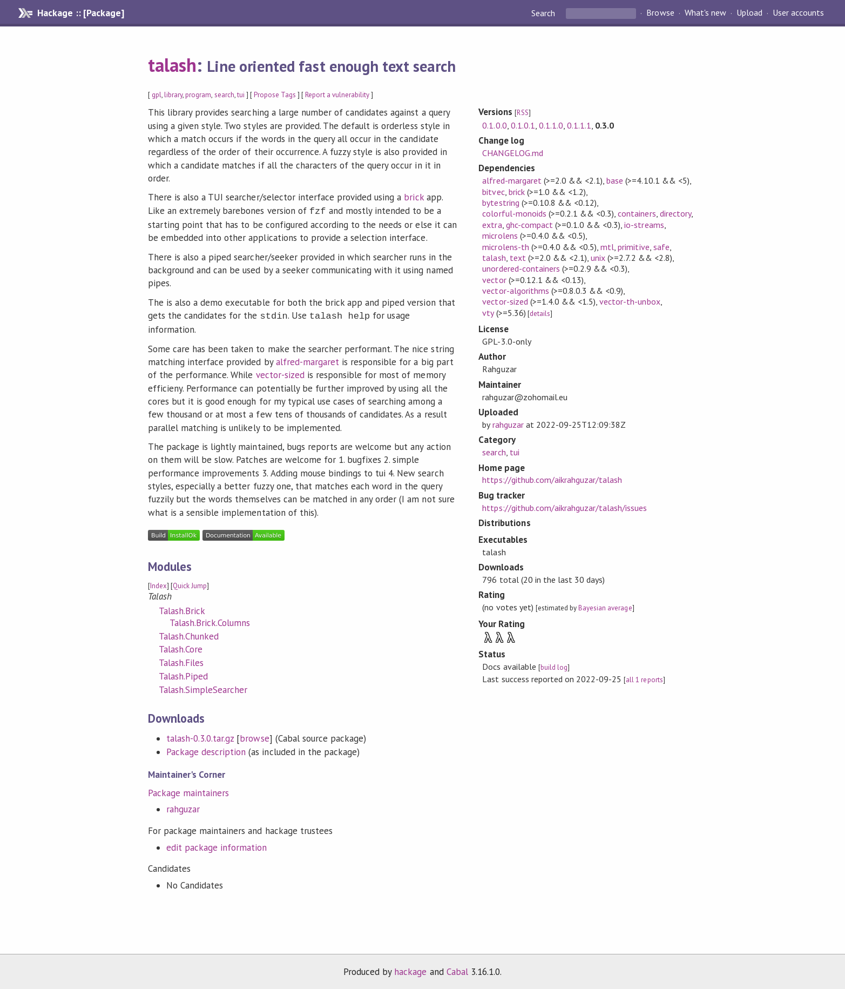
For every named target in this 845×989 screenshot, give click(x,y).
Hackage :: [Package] (80, 13)
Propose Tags (275, 94)
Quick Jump (190, 583)
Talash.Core (180, 647)
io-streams (644, 224)
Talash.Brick (182, 609)
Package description (206, 750)
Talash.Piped (183, 674)
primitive (633, 246)
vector (494, 279)
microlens (499, 235)
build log (553, 667)
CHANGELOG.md (512, 152)
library (173, 94)
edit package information (216, 845)
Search (544, 13)
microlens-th (505, 246)
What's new (705, 13)
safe (661, 246)
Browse (660, 13)
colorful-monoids (514, 213)
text (518, 257)
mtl (607, 246)
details (540, 313)
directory (675, 213)
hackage (410, 969)
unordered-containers (520, 268)
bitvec (493, 191)
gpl (156, 94)
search (224, 94)
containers (636, 213)
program (198, 94)
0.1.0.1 (523, 125)
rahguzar (183, 807)
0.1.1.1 (579, 125)
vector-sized (280, 373)
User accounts (798, 13)
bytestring (500, 202)
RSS (522, 112)
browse (254, 736)
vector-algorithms (515, 290)
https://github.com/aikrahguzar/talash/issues (564, 507)
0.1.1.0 (551, 125)
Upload (749, 13)
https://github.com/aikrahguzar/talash (552, 479)
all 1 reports (644, 679)
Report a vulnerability (337, 94)
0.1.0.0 (494, 125)
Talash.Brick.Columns (210, 621)
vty (488, 312)
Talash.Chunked (189, 634)
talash (172, 65)
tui (241, 94)
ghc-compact (529, 224)
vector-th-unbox (629, 301)
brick (413, 197)
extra (492, 224)
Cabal (457, 969)
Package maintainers (188, 791)
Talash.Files (181, 661)
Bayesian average (605, 608)
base (614, 180)
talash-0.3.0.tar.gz (200, 736)
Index (158, 583)
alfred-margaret (307, 360)
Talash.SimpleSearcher (203, 688)
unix (598, 257)
